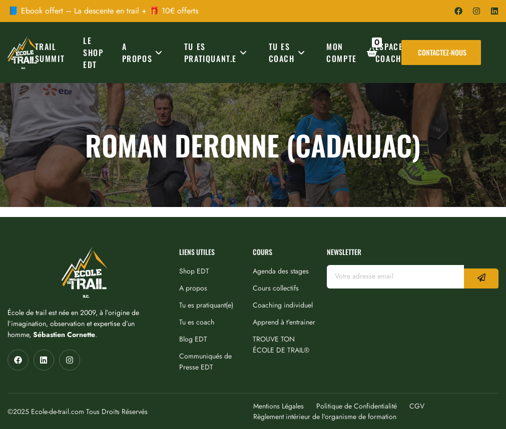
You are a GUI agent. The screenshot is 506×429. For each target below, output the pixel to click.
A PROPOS (144, 52)
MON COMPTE (341, 52)
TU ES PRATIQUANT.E (217, 52)
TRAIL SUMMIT (50, 52)
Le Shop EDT (93, 52)
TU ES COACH (288, 52)
